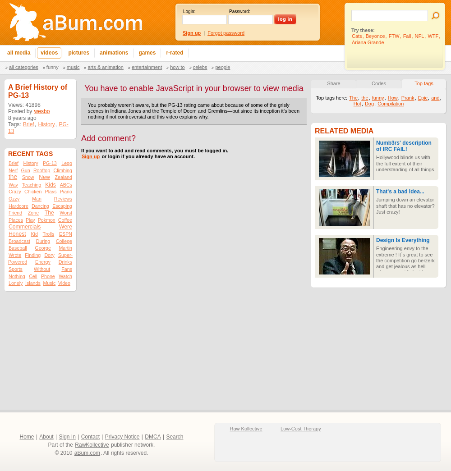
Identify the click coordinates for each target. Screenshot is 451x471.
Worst (66, 212)
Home (27, 437)
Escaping (62, 206)
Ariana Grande (368, 42)
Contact (90, 437)
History (46, 124)
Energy (43, 262)
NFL (419, 36)
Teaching (31, 184)
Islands (33, 283)
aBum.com (87, 453)
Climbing (63, 170)
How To (177, 67)
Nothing (17, 276)
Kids (50, 185)
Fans (66, 269)
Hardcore (18, 206)
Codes (379, 83)
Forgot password (225, 33)
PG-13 (50, 163)
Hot (357, 103)
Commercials (25, 227)
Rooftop (41, 170)
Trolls (49, 234)
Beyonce (375, 36)
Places (16, 220)
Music (73, 67)
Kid (34, 234)
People (222, 67)
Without (42, 269)
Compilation (390, 103)
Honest (17, 234)
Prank (407, 98)
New (44, 177)
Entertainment (147, 67)
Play (30, 220)
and (435, 98)
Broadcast (19, 241)
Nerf (13, 170)
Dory (49, 255)
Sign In (67, 437)
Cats (357, 36)
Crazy (15, 191)
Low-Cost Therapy (301, 428)
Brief (28, 124)
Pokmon (46, 220)
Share (333, 83)
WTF (433, 36)
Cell (33, 276)
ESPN (65, 234)
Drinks (65, 262)
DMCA (153, 437)
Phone (48, 276)
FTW (394, 36)
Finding (33, 255)
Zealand (63, 177)
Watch (65, 276)
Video (64, 283)
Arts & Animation (105, 67)
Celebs (200, 67)
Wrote (15, 255)
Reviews (63, 198)
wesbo (42, 111)
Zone (33, 212)
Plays (51, 191)
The (49, 213)
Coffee (65, 220)
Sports (16, 269)
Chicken (33, 191)
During (43, 241)
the (13, 177)
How (393, 98)
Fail (407, 36)
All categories (23, 67)
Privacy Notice (122, 437)
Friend (15, 212)
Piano (66, 191)
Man (36, 198)
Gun (25, 170)
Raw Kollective (246, 428)
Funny (52, 67)
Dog (369, 103)
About (46, 437)
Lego (66, 163)
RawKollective (92, 445)
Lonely (16, 283)
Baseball (18, 248)
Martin (65, 248)
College (64, 241)
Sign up (91, 156)
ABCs (66, 184)
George (43, 248)
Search (174, 437)
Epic (423, 98)
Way (13, 184)
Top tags (423, 83)
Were (65, 227)
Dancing (40, 206)
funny (378, 98)
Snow (28, 177)
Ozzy (14, 198)
